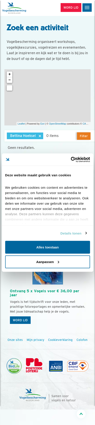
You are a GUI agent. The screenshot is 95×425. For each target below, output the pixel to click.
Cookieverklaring (60, 340)
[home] (22, 8)
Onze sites (15, 340)
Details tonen (70, 233)
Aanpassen (47, 261)
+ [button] (9, 74)
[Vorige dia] (10, 296)
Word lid (20, 320)
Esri (42, 123)
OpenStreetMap (57, 123)
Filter (84, 136)
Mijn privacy (35, 340)
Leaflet (21, 123)
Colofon (82, 340)
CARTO (87, 123)
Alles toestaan (47, 247)
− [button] (9, 80)
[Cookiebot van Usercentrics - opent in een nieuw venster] (70, 159)
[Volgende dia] (84, 296)
